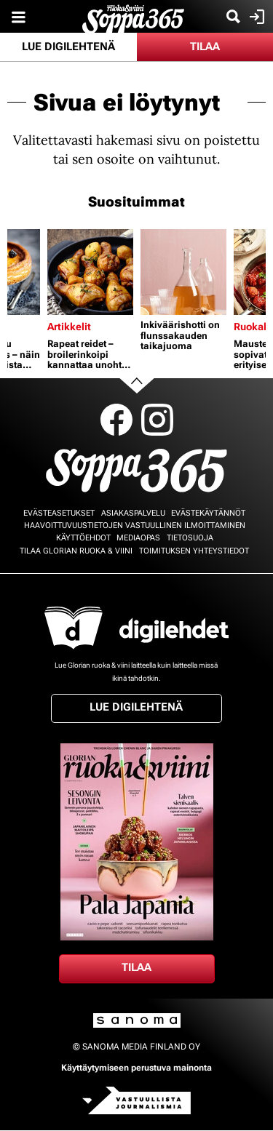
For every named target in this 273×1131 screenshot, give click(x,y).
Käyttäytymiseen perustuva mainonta (136, 1068)
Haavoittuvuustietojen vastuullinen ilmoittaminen (134, 525)
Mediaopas (138, 538)
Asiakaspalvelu (133, 513)
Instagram (157, 420)
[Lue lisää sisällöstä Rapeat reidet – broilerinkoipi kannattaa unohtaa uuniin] (90, 272)
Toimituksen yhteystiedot (194, 551)
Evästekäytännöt (208, 513)
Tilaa (205, 46)
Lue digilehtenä (68, 46)
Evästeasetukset (59, 513)
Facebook (116, 420)
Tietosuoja (190, 538)
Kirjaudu (255, 16)
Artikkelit (69, 326)
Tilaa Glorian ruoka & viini (76, 551)
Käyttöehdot (83, 538)
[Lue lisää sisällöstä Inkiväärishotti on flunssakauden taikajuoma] (183, 272)
